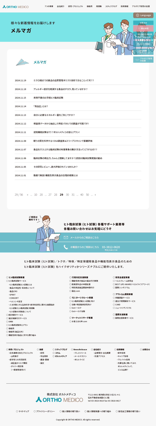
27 (50, 194)
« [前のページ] (27, 194)
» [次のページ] (95, 194)
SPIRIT (13, 294)
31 (73, 194)
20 (41, 194)
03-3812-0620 (111, 246)
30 (67, 194)
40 (81, 194)
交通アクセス (100, 356)
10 (35, 194)
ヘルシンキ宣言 (16, 301)
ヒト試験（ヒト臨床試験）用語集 (22, 308)
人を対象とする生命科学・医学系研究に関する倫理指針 (32, 304)
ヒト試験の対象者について (20, 311)
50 (87, 194)
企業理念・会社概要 (102, 352)
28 (55, 194)
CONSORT (14, 298)
